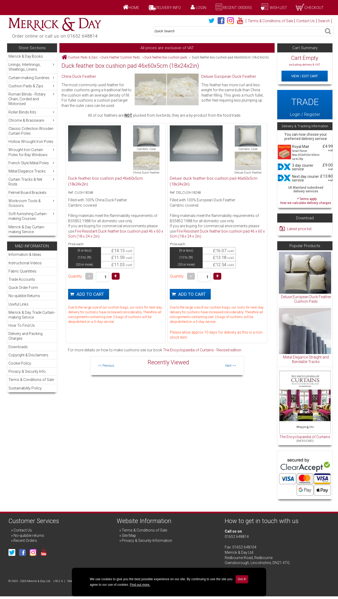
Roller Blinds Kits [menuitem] (31, 112)
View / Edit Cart (304, 76)
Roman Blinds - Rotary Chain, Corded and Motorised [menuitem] (31, 99)
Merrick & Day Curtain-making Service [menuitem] (26, 229)
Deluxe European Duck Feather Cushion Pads (306, 299)
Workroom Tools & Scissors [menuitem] (31, 203)
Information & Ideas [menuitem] (24, 254)
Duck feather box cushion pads (165, 57)
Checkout (314, 8)
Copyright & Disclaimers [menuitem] (28, 355)
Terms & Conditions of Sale (270, 21)
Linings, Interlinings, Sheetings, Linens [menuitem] (31, 66)
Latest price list (299, 229)
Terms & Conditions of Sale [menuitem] (31, 380)
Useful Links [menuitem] (18, 304)
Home (134, 8)
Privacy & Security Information (147, 540)
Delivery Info (168, 8)
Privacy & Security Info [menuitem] (27, 371)
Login (201, 8)
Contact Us (305, 21)
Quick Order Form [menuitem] (23, 287)
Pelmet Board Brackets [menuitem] (27, 192)
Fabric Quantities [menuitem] (22, 271)
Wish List (278, 8)
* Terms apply (306, 200)
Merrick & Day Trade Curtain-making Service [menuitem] (31, 314)
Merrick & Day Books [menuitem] (25, 56)
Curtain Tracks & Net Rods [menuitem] (31, 181)
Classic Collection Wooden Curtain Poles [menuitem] (30, 130)
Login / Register (304, 104)
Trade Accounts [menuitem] (21, 279)
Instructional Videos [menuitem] (25, 263)
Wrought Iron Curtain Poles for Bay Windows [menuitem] (31, 152)
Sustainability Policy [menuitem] (25, 388)
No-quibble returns (28, 535)
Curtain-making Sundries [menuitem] (31, 77)
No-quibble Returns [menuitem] (24, 296)
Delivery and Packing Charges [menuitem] (25, 336)
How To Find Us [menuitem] (21, 325)
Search (324, 21)
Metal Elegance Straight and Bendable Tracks (306, 359)
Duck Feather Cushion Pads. (121, 57)
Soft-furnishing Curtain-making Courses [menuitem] (31, 216)
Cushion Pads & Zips (83, 57)
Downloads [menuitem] (18, 347)
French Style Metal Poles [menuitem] (31, 163)
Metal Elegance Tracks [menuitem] (31, 171)
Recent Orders (237, 8)
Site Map (129, 535)
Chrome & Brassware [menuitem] (31, 120)
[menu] (32, 144)
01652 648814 (237, 536)
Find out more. (140, 585)
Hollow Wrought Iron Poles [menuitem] (30, 141)
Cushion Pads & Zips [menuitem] (31, 86)
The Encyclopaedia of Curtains (304, 437)
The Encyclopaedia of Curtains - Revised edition (202, 350)
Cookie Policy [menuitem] (19, 363)
